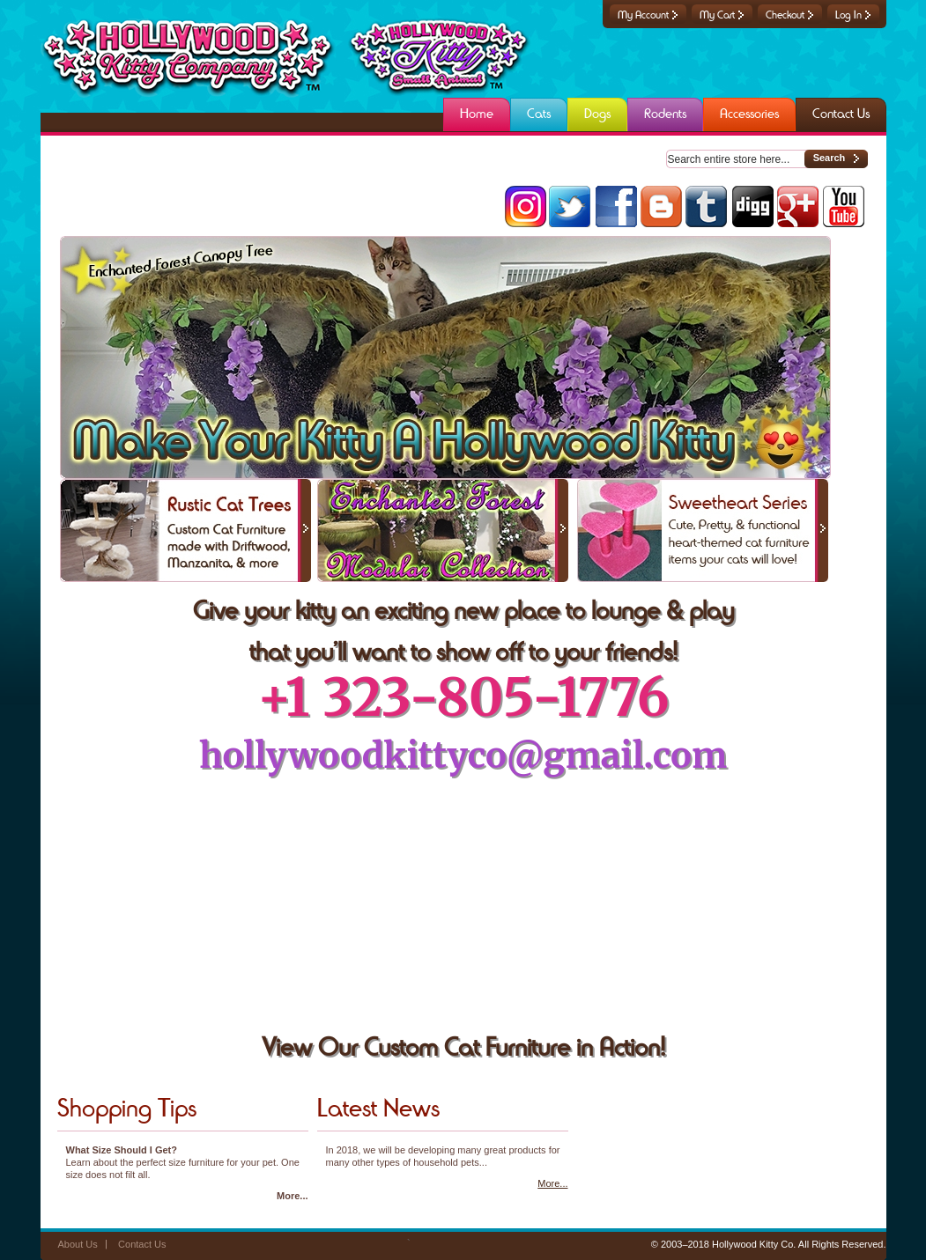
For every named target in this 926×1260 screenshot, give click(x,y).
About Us (78, 1244)
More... (292, 1195)
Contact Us (142, 1244)
